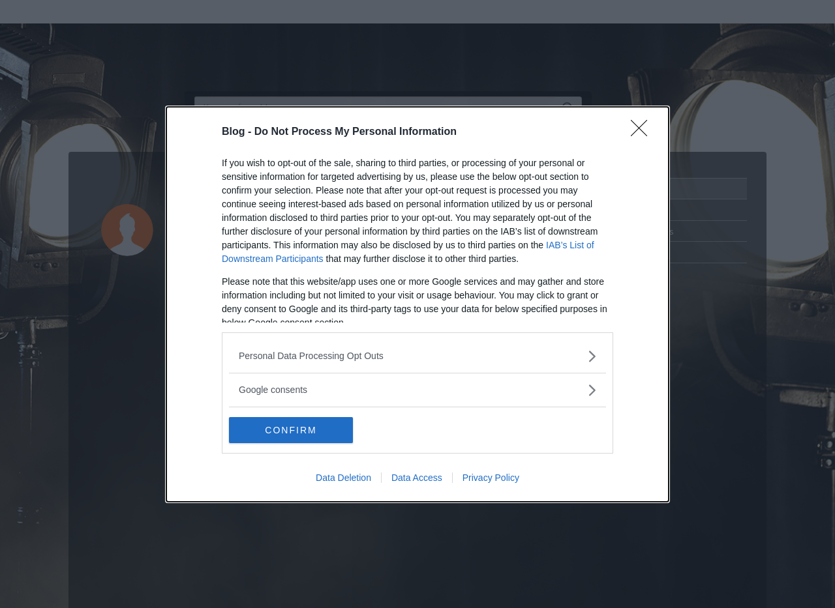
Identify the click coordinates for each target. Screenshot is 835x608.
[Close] (643, 132)
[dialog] (417, 304)
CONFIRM (290, 430)
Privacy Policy (491, 477)
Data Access (416, 477)
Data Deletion (343, 477)
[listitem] (417, 356)
